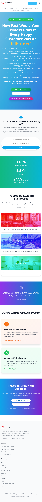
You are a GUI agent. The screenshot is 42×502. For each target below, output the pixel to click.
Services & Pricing (27, 8)
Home (5, 8)
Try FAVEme (32, 3)
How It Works (18, 8)
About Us (11, 8)
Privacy (27, 10)
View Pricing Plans (21, 404)
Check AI (35, 8)
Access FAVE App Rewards (20, 99)
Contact (22, 10)
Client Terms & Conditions (8, 484)
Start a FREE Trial (21, 90)
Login (2, 486)
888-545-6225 (21, 93)
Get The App (16, 10)
